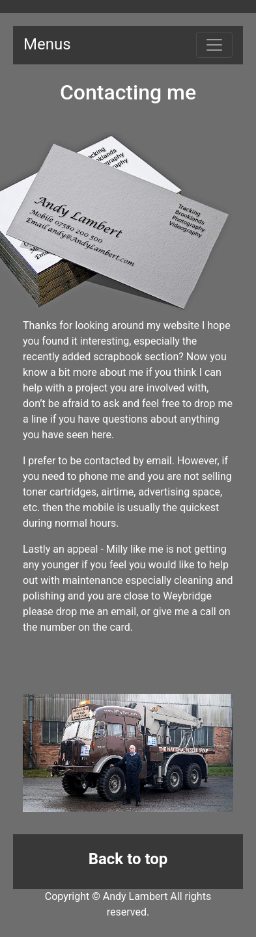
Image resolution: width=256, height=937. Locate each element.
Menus (47, 44)
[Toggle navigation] (214, 45)
